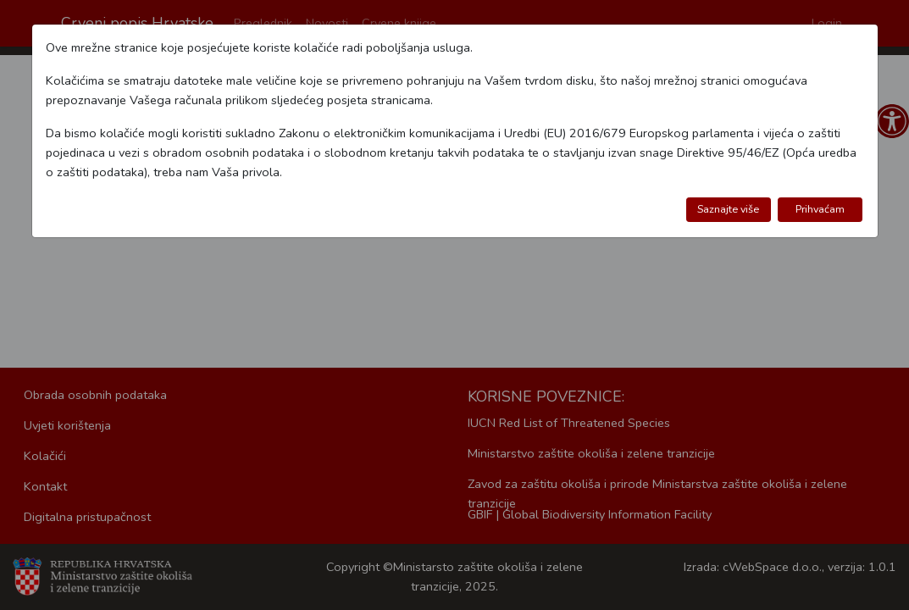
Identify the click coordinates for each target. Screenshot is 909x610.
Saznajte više (728, 209)
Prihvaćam (820, 209)
